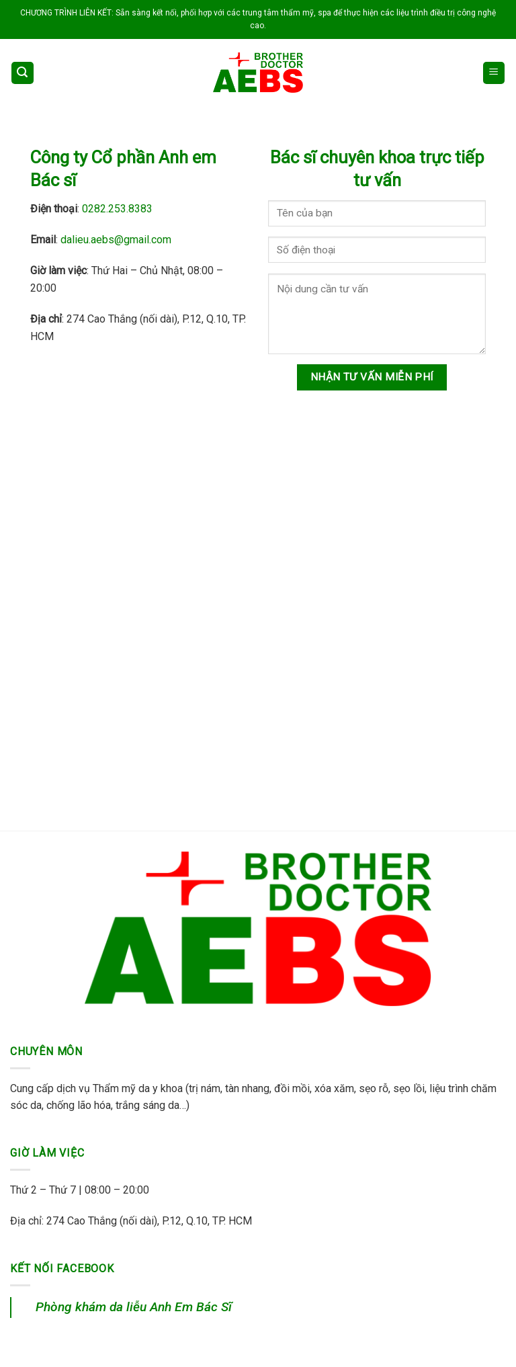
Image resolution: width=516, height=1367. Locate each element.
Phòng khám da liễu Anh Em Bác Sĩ (134, 1307)
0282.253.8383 (117, 208)
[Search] (22, 73)
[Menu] (494, 73)
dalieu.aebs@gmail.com (115, 239)
